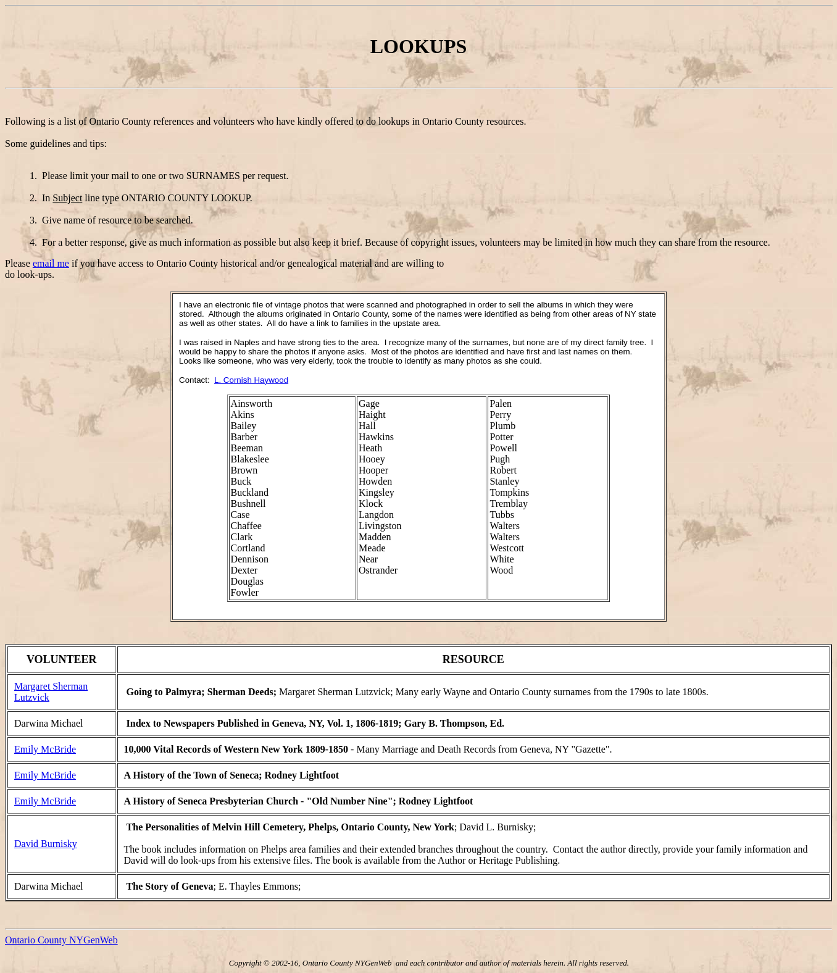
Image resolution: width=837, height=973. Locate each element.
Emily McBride (45, 749)
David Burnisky (45, 843)
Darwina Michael (48, 723)
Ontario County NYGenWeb (61, 940)
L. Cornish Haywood (251, 380)
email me (51, 263)
